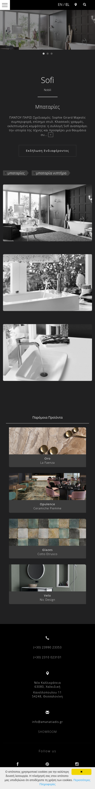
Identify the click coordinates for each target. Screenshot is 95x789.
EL (67, 4)
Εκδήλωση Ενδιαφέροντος (47, 151)
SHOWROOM (47, 732)
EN (60, 4)
